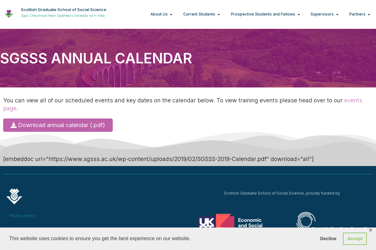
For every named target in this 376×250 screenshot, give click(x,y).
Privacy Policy (22, 215)
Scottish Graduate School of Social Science (63, 9)
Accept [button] (355, 238)
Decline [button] (328, 238)
